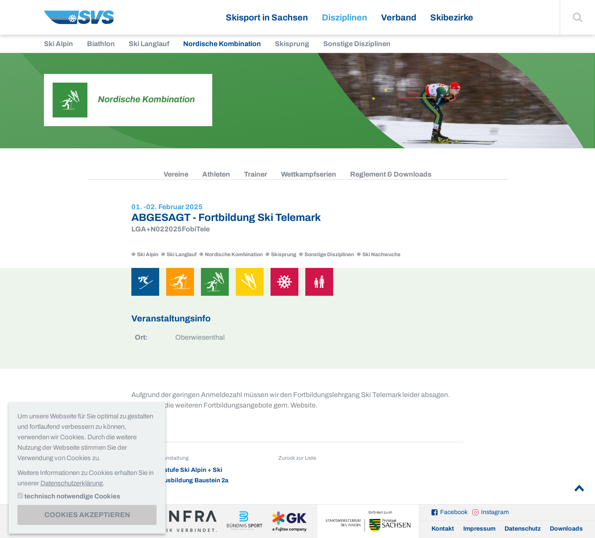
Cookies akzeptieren (87, 514)
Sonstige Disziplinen (357, 43)
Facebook (454, 512)
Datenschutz (523, 528)
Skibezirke (451, 17)
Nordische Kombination (222, 43)
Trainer (255, 174)
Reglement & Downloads (390, 174)
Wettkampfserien (308, 174)
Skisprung (292, 43)
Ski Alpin (58, 43)
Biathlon (101, 43)
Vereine (176, 174)
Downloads (566, 528)
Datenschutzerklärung (71, 483)
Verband (398, 17)
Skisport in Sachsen (267, 17)
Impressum (479, 528)
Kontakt (442, 528)
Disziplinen (344, 17)
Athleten (216, 174)
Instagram (495, 512)
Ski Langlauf (149, 43)
